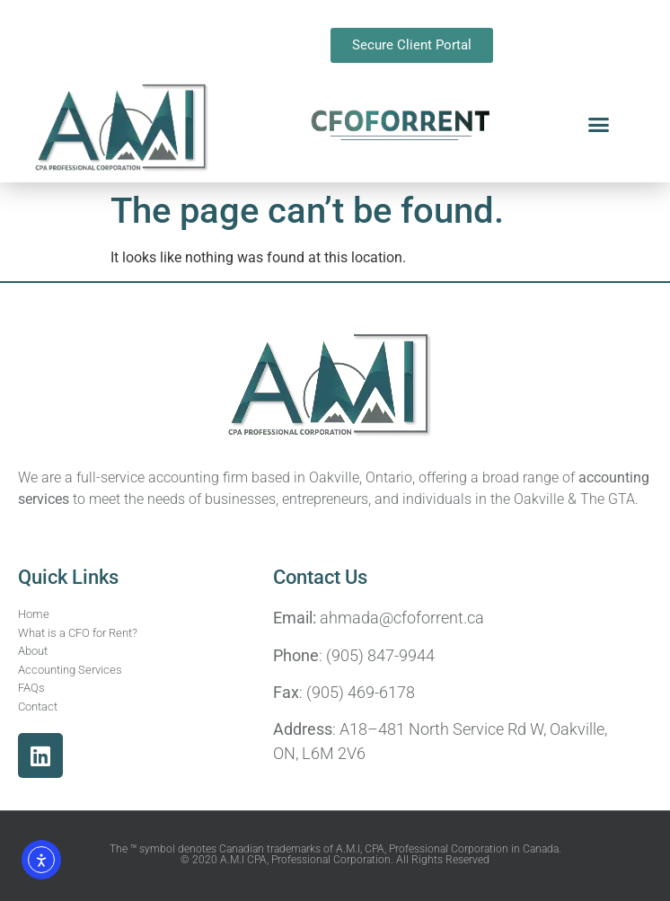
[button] (598, 125)
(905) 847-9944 (380, 655)
